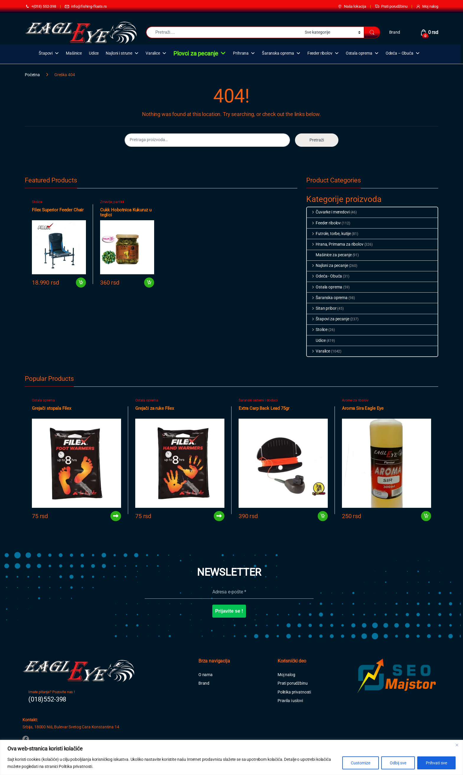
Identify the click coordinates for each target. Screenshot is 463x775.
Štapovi (46, 53)
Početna (32, 74)
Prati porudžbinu (391, 6)
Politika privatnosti (294, 692)
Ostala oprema (359, 53)
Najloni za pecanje (327, 265)
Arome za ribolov (355, 400)
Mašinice (74, 53)
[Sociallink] (25, 739)
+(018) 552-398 (40, 6)
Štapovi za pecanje (328, 318)
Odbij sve (398, 763)
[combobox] (223, 32)
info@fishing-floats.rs (86, 6)
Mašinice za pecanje (329, 254)
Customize (360, 763)
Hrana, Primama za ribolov (335, 244)
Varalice (153, 53)
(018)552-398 (47, 699)
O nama (205, 674)
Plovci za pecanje (196, 53)
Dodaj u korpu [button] (81, 283)
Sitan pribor (321, 308)
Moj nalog (427, 6)
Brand (394, 32)
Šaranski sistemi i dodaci (258, 400)
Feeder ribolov (319, 53)
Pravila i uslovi (290, 700)
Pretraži (316, 140)
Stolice (37, 202)
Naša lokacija (352, 6)
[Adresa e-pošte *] (229, 591)
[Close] (456, 744)
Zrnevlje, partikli (112, 202)
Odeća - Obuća (324, 276)
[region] (231, 757)
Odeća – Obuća (399, 53)
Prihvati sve (436, 763)
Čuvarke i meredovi (328, 212)
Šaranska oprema (278, 53)
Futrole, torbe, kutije (329, 233)
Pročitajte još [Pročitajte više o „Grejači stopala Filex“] (115, 516)
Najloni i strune (119, 53)
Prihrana (241, 53)
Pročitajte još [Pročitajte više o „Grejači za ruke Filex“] (219, 516)
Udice (94, 53)
